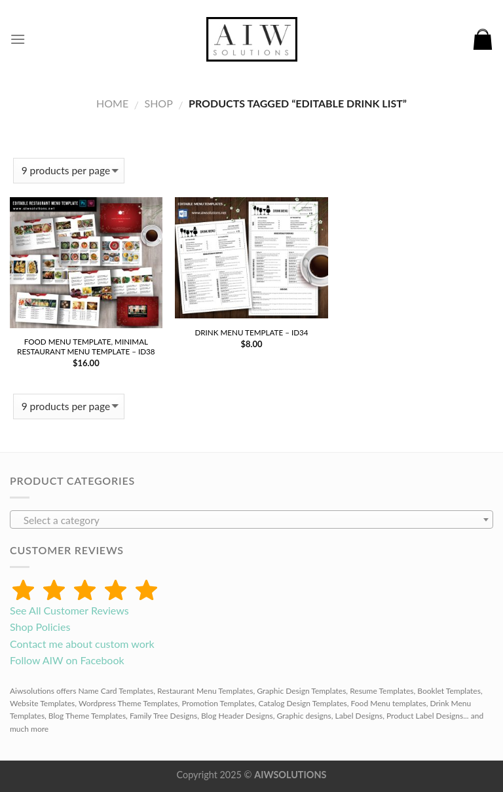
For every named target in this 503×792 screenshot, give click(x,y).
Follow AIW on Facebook (67, 660)
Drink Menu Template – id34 (251, 332)
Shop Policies (40, 626)
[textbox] (251, 520)
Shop (158, 103)
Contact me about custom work (82, 643)
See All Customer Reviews (69, 610)
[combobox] (251, 519)
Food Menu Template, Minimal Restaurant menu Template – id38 (86, 346)
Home (112, 103)
